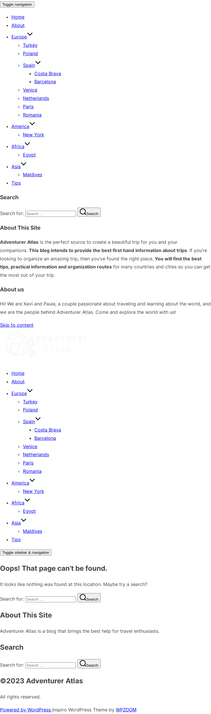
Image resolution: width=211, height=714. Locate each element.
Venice (30, 90)
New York (33, 135)
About (18, 25)
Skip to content (17, 325)
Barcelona (45, 81)
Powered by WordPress (26, 710)
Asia (19, 166)
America (23, 126)
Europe (22, 37)
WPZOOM (126, 710)
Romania (32, 115)
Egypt (29, 155)
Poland (30, 53)
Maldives (32, 174)
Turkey (30, 45)
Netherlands (36, 98)
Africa (20, 146)
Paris (28, 106)
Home (17, 17)
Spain (32, 65)
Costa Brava (47, 73)
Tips (16, 183)
